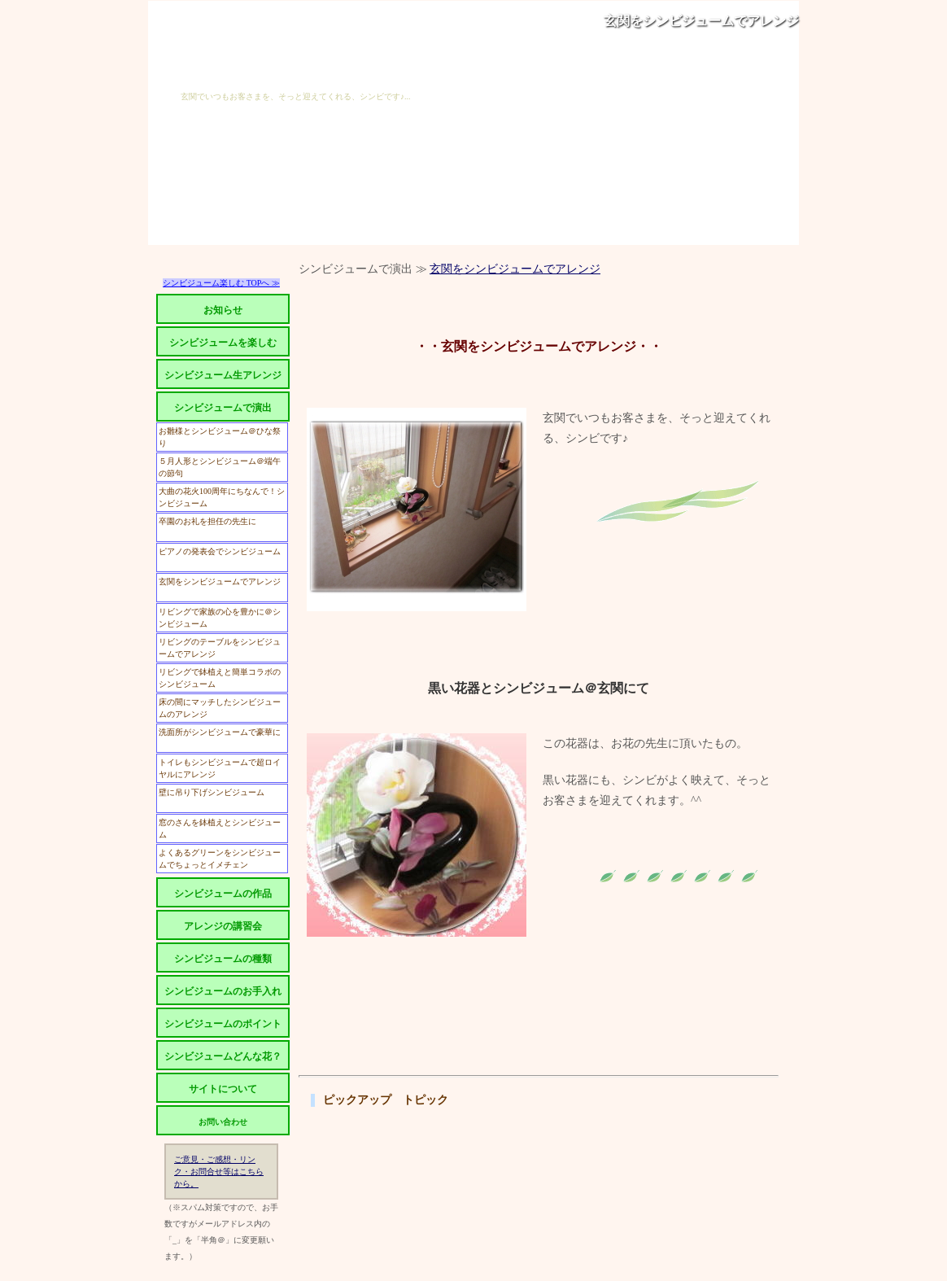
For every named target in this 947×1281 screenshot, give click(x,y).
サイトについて (223, 1089)
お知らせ (222, 310)
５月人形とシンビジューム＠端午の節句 (220, 467)
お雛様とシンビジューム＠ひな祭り (220, 437)
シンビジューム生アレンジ (222, 375)
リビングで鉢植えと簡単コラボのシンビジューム (220, 678)
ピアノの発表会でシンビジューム (220, 551)
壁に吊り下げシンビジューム (211, 792)
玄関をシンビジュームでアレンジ (701, 21)
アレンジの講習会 (223, 926)
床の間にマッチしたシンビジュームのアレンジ (220, 708)
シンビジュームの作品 (223, 893)
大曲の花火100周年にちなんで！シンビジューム (222, 497)
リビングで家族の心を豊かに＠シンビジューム (220, 617)
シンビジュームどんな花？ (222, 1056)
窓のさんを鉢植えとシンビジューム (220, 828)
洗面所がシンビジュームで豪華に (220, 732)
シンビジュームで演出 (223, 407)
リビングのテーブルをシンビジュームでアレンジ (220, 647)
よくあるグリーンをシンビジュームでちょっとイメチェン (220, 858)
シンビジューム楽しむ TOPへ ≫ (221, 282)
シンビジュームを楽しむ (223, 342)
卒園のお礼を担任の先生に (207, 521)
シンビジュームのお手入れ (222, 991)
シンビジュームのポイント (222, 1024)
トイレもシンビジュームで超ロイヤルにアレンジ (220, 768)
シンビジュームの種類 (223, 958)
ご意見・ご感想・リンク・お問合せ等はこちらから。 (219, 1171)
